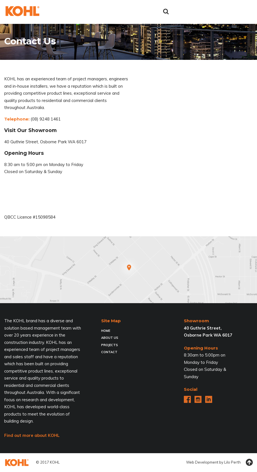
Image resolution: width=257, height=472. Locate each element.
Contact (109, 352)
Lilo (227, 462)
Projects (109, 345)
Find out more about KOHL (32, 435)
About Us (109, 338)
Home (105, 331)
